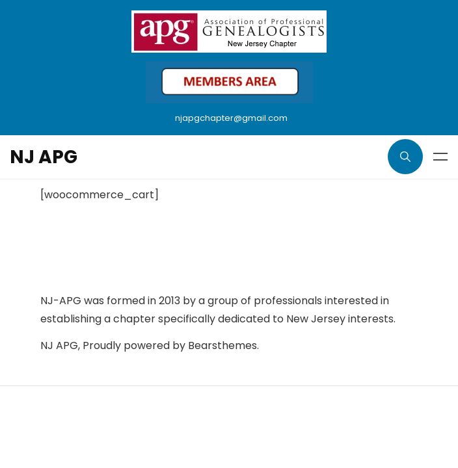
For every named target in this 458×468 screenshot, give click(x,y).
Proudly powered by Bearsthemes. (171, 345)
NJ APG (43, 157)
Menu (440, 156)
